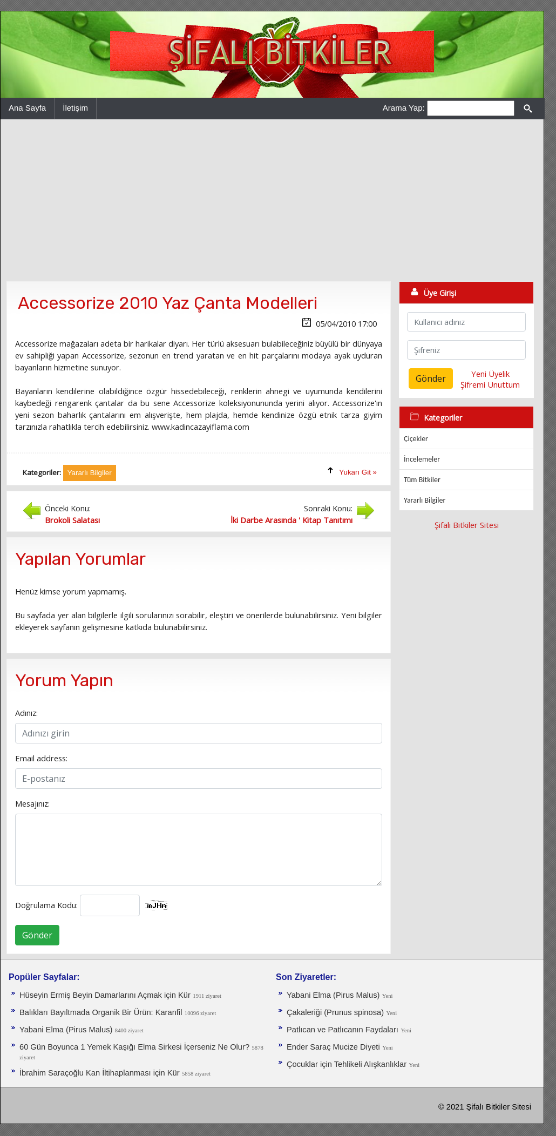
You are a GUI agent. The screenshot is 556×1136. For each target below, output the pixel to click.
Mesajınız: (32, 803)
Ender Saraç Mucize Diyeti (333, 1047)
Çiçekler (416, 438)
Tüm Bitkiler (422, 479)
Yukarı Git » (358, 472)
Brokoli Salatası (72, 520)
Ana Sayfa (27, 107)
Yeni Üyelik (490, 373)
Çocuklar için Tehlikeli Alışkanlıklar (346, 1064)
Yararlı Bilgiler (424, 500)
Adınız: (26, 712)
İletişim (75, 107)
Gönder (37, 935)
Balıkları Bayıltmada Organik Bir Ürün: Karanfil (100, 1012)
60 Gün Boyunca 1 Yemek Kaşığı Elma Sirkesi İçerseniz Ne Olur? (134, 1047)
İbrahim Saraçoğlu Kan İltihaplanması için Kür (99, 1073)
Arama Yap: (404, 107)
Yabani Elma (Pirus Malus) (65, 1029)
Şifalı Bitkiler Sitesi (467, 524)
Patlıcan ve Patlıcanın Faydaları (342, 1029)
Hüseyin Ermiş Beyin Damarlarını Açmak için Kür (105, 995)
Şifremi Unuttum (490, 384)
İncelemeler (422, 459)
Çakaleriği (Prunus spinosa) (335, 1012)
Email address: (41, 758)
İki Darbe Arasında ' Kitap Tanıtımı (291, 520)
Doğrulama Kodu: (46, 905)
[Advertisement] (272, 200)
